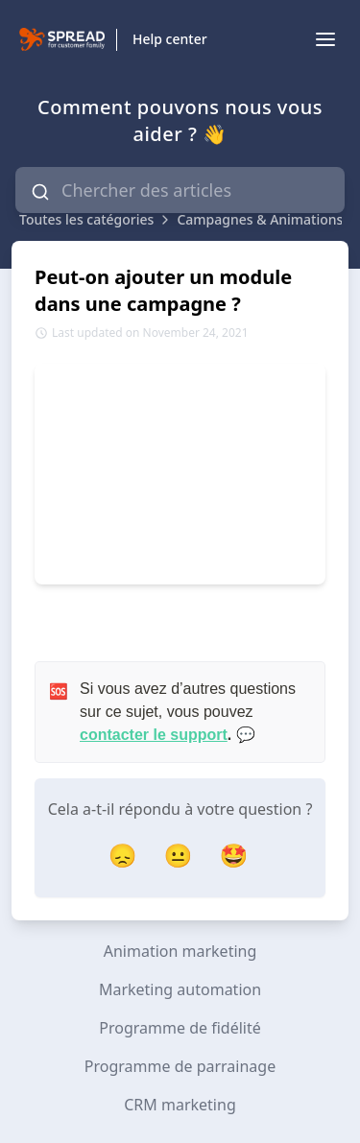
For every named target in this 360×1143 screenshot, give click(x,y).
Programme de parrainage (180, 1066)
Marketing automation (180, 989)
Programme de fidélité (179, 1027)
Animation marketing (180, 951)
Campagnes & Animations (260, 219)
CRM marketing (179, 1104)
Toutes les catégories (86, 219)
